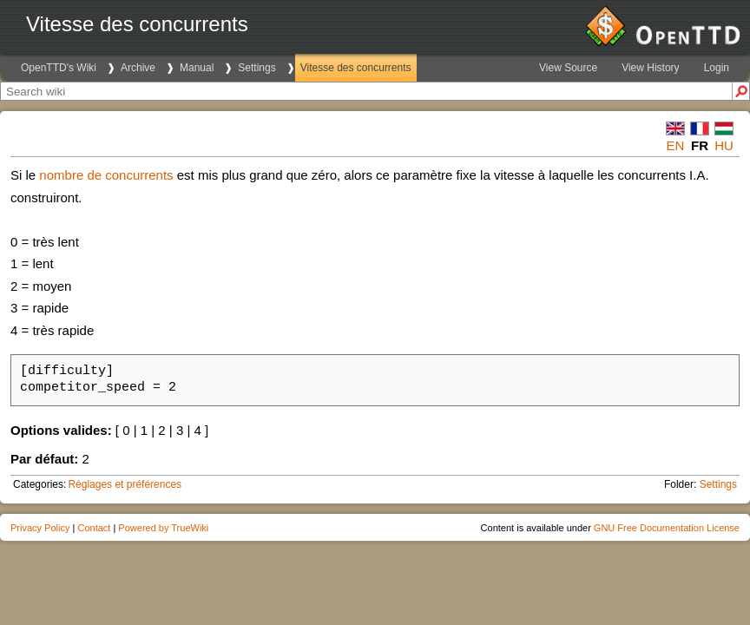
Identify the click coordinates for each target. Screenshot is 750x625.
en (676, 145)
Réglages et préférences (124, 484)
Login (716, 68)
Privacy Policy (39, 528)
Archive (138, 68)
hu (724, 145)
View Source (568, 68)
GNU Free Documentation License (667, 528)
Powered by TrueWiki (163, 528)
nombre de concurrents (106, 175)
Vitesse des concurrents (355, 68)
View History (650, 68)
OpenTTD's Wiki (58, 68)
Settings (256, 68)
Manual (197, 68)
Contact (93, 528)
